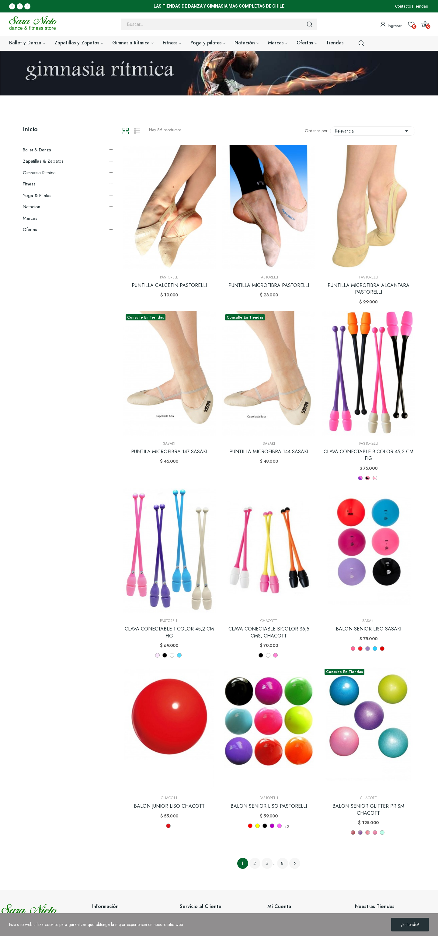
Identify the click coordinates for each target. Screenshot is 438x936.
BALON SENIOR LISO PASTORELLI (269, 806)
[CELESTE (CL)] (179, 655)
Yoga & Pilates (37, 195)
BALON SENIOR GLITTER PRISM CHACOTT (368, 809)
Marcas (30, 218)
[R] (382, 648)
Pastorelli (169, 277)
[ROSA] (275, 655)
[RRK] (367, 648)
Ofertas (30, 229)
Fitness (29, 184)
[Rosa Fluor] (279, 826)
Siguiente (294, 863)
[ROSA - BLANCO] (375, 478)
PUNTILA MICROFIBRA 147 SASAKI (169, 451)
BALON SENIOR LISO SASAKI (368, 629)
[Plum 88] (353, 832)
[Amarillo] (257, 826)
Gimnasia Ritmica (39, 172)
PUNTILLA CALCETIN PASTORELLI (169, 285)
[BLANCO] (172, 655)
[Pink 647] (367, 832)
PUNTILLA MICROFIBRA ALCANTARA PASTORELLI (368, 288)
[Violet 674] (360, 832)
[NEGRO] (164, 655)
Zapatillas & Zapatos (43, 161)
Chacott (268, 621)
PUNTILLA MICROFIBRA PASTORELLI (268, 285)
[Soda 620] (382, 832)
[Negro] (261, 655)
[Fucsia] (272, 826)
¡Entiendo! (410, 924)
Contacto (403, 6)
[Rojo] (250, 826)
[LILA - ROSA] (360, 478)
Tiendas (421, 6)
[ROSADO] (157, 655)
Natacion (31, 206)
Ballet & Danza (37, 150)
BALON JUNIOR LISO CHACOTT (169, 806)
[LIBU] (375, 648)
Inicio (30, 130)
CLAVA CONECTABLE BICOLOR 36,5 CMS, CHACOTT (268, 632)
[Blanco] (268, 655)
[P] (353, 648)
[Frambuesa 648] (375, 832)
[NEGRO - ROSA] (367, 478)
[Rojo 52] (168, 826)
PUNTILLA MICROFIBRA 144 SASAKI (268, 451)
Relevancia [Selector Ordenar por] (372, 131)
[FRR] (360, 648)
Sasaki (169, 443)
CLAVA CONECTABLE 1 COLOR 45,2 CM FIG (169, 632)
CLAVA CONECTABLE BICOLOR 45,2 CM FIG (368, 455)
